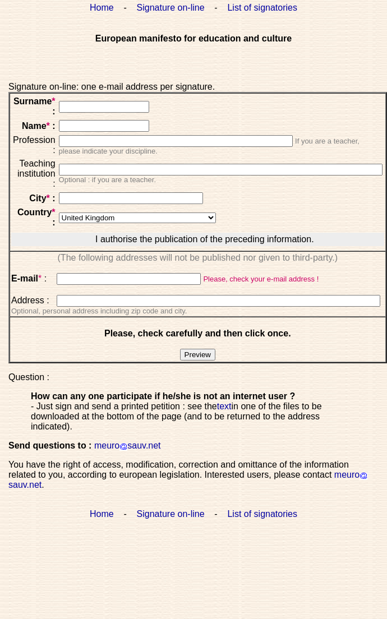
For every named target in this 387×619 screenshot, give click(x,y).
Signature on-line (171, 7)
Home (102, 7)
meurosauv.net (127, 445)
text (224, 406)
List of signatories (262, 7)
